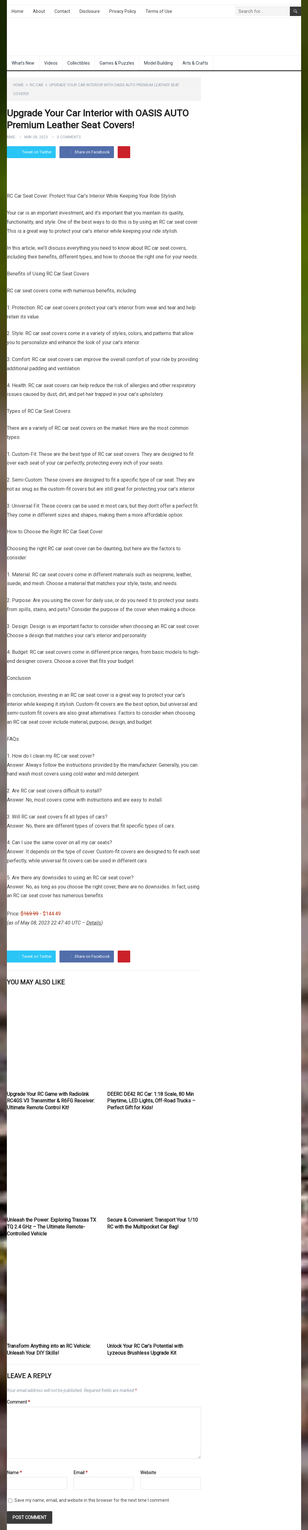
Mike (11, 137)
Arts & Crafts (195, 63)
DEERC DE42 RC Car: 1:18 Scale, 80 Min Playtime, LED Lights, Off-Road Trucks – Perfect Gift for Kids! (151, 1101)
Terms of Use (159, 11)
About (39, 11)
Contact (62, 11)
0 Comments (69, 137)
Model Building (158, 63)
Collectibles (78, 63)
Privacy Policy (122, 11)
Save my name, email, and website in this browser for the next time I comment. (92, 1500)
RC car (151, 248)
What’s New (23, 63)
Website (148, 1472)
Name (14, 1472)
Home (17, 11)
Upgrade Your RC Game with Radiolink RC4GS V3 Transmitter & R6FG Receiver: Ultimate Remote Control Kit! (51, 1101)
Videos (51, 63)
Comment (18, 1402)
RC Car (36, 85)
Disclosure (90, 11)
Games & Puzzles (117, 63)
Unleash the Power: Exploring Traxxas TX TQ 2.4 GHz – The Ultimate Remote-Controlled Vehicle (51, 1226)
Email (81, 1472)
